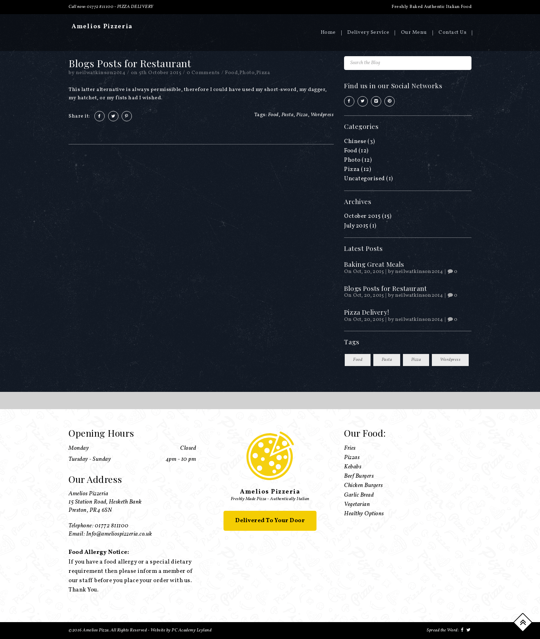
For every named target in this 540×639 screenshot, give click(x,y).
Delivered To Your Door (270, 521)
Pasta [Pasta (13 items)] (387, 360)
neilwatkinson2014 (101, 73)
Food (231, 73)
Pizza (263, 73)
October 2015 (362, 216)
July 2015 (356, 226)
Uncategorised (364, 179)
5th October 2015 (160, 73)
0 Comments (203, 73)
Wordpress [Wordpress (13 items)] (450, 360)
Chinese (355, 141)
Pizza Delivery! (366, 311)
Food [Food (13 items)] (357, 360)
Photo (247, 73)
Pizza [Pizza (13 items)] (416, 360)
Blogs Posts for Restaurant (385, 288)
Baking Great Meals (374, 264)
